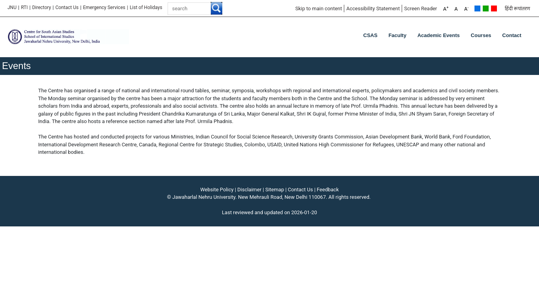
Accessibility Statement (373, 8)
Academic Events (438, 35)
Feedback (328, 189)
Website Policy (217, 189)
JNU (12, 7)
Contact (511, 35)
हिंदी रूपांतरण (517, 8)
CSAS (370, 35)
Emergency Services (104, 7)
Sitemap (274, 189)
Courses (481, 35)
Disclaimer (249, 189)
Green (486, 8)
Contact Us (67, 7)
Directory (41, 7)
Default (477, 8)
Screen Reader (420, 8)
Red (494, 8)
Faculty (397, 35)
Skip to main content (318, 8)
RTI (24, 7)
